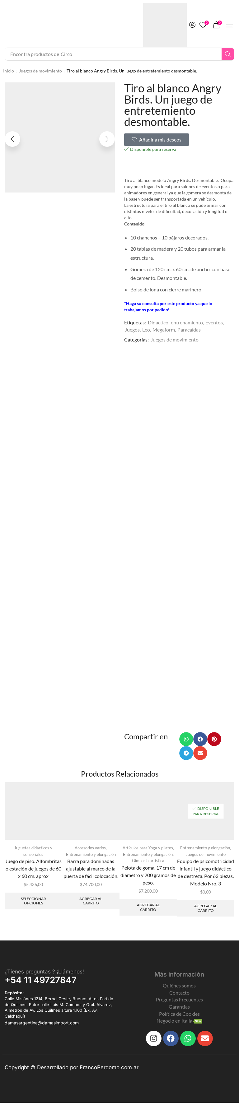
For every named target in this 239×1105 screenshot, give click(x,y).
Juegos (132, 329)
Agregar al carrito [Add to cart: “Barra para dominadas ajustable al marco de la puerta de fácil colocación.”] (90, 902)
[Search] (228, 54)
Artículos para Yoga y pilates (147, 849)
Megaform (163, 329)
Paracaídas (189, 329)
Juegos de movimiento (40, 70)
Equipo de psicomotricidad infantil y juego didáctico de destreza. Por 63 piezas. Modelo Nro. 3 (205, 874)
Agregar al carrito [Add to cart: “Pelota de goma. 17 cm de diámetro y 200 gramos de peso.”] (148, 909)
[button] (192, 25)
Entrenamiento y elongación (91, 855)
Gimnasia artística (148, 862)
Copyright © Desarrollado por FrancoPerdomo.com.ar (71, 1069)
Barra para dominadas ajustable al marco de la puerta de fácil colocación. (90, 870)
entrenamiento (187, 322)
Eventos (214, 322)
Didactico (158, 322)
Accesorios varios (90, 849)
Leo (146, 329)
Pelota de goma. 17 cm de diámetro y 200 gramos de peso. (148, 876)
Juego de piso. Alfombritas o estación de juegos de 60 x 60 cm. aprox (33, 870)
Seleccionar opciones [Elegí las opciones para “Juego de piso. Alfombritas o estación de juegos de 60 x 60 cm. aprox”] (33, 902)
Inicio (8, 70)
